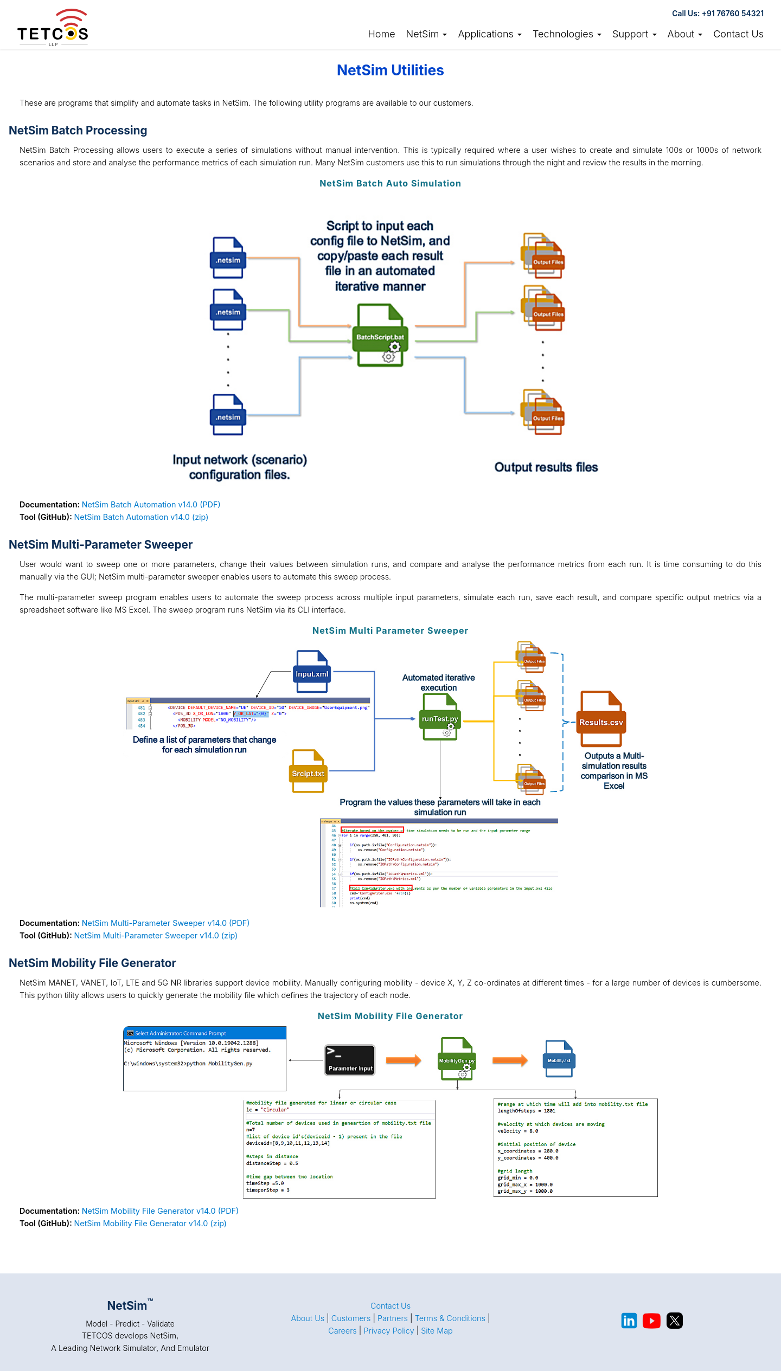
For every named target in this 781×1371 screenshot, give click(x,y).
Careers (342, 1330)
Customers (351, 1318)
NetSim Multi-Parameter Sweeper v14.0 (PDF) (166, 923)
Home (381, 34)
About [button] (685, 34)
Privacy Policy (388, 1330)
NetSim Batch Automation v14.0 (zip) (141, 517)
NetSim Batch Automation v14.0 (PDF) (151, 504)
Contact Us (738, 34)
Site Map (437, 1330)
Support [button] (634, 34)
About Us (307, 1318)
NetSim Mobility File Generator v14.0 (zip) (150, 1223)
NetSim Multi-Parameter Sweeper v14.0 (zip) (156, 935)
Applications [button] (490, 34)
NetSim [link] (426, 34)
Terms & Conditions (450, 1318)
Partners (392, 1318)
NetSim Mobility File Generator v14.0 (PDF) (160, 1210)
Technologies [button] (567, 34)
